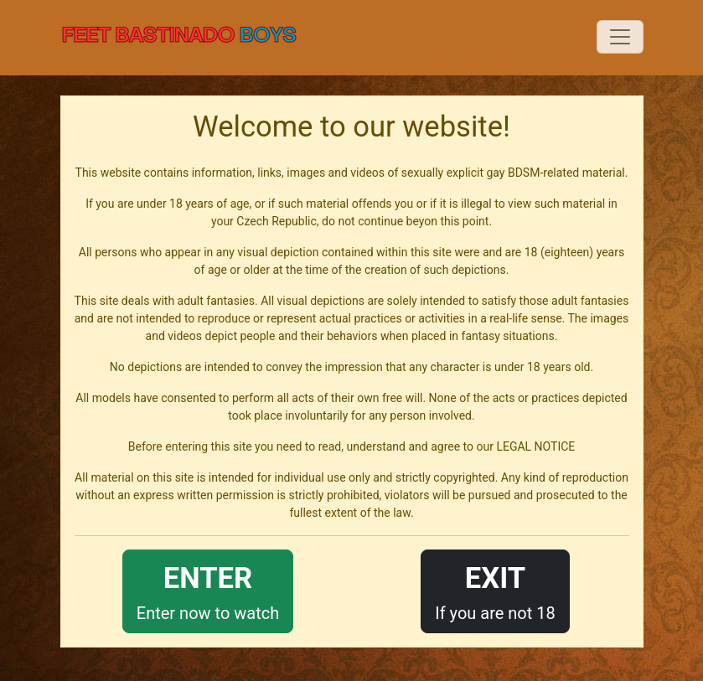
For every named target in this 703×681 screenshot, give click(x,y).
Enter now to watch (208, 590)
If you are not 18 (495, 590)
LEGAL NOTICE (535, 446)
